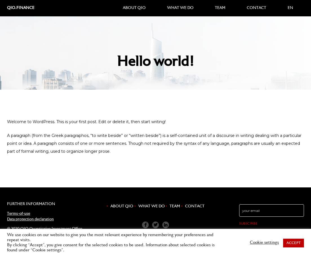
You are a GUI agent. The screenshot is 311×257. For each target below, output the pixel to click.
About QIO (134, 8)
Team (220, 8)
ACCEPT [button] (293, 243)
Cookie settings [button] (264, 243)
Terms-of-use (18, 214)
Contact (256, 8)
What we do (180, 8)
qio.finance (20, 8)
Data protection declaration (30, 219)
